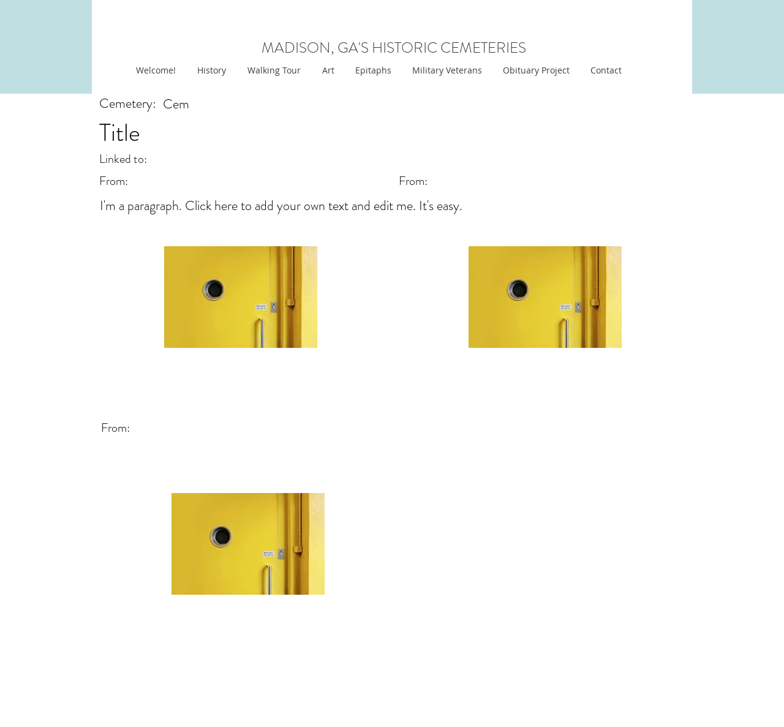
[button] (327, 70)
